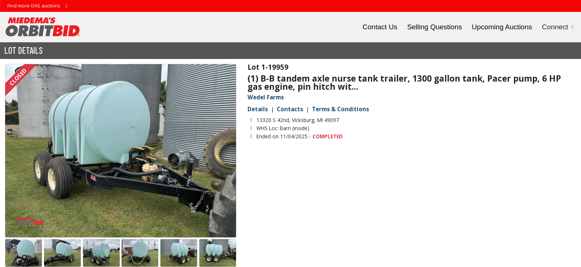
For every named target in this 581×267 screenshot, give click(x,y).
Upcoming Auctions (502, 27)
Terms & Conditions (340, 109)
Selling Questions (434, 27)
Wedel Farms (266, 97)
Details (258, 109)
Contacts (290, 109)
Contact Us (379, 27)
